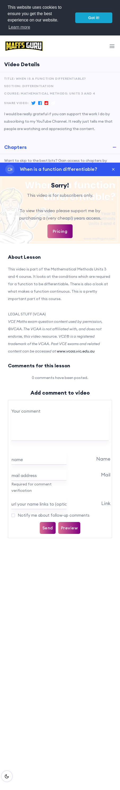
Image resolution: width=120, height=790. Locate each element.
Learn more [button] (19, 27)
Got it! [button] (93, 18)
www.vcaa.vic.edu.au (76, 351)
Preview (69, 527)
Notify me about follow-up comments (53, 515)
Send (47, 527)
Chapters (15, 147)
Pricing (60, 231)
